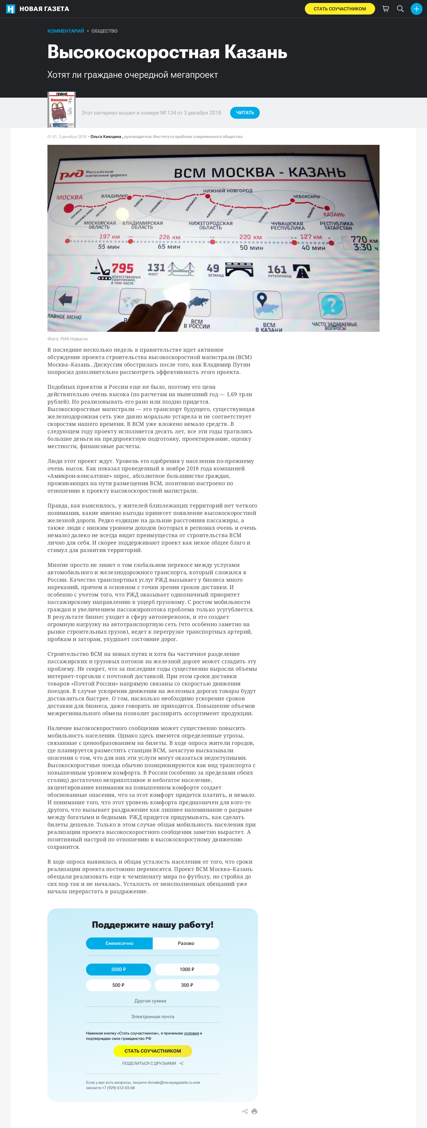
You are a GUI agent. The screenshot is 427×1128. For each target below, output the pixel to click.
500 (118, 985)
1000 (187, 969)
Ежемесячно (119, 943)
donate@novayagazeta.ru (170, 1082)
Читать (245, 112)
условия (191, 1033)
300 (187, 985)
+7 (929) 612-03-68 (118, 1088)
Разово (186, 943)
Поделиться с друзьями (152, 1063)
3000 (118, 969)
